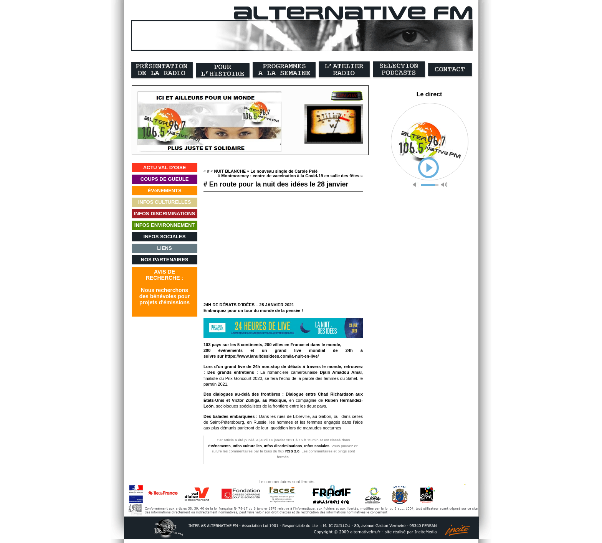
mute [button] (415, 185)
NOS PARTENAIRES (165, 259)
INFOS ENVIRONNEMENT (164, 225)
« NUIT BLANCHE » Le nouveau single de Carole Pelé (264, 171)
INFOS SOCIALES (165, 236)
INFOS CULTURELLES (164, 202)
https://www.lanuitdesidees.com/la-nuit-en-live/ (272, 356)
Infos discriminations (283, 446)
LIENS (164, 248)
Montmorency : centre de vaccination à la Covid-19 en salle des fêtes (290, 175)
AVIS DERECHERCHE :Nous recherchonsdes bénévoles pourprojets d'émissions (164, 287)
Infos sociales (316, 446)
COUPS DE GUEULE (165, 179)
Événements (219, 446)
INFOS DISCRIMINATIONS (164, 213)
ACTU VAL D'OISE (164, 167)
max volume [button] (444, 185)
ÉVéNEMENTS (164, 190)
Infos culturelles (247, 446)
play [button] (428, 167)
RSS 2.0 (292, 451)
